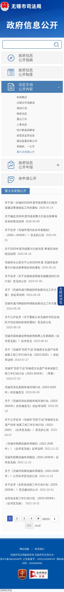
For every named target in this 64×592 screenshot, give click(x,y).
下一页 (38, 518)
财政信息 (22, 113)
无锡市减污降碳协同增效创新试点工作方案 (31, 303)
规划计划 (22, 108)
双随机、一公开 (26, 146)
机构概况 (22, 97)
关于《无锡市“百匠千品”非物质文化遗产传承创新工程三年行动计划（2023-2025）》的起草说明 (32, 354)
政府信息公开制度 (26, 72)
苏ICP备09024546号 (11, 559)
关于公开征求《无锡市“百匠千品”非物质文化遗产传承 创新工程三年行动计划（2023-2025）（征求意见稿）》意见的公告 (32, 424)
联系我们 (39, 549)
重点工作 (22, 119)
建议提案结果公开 (27, 140)
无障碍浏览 (60, 295)
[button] (61, 296)
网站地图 (24, 549)
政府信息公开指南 (26, 57)
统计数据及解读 (26, 130)
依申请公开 (28, 178)
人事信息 (22, 124)
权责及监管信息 (26, 135)
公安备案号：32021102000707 (39, 559)
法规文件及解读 (26, 102)
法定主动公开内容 (26, 87)
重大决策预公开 (26, 151)
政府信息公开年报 (26, 165)
